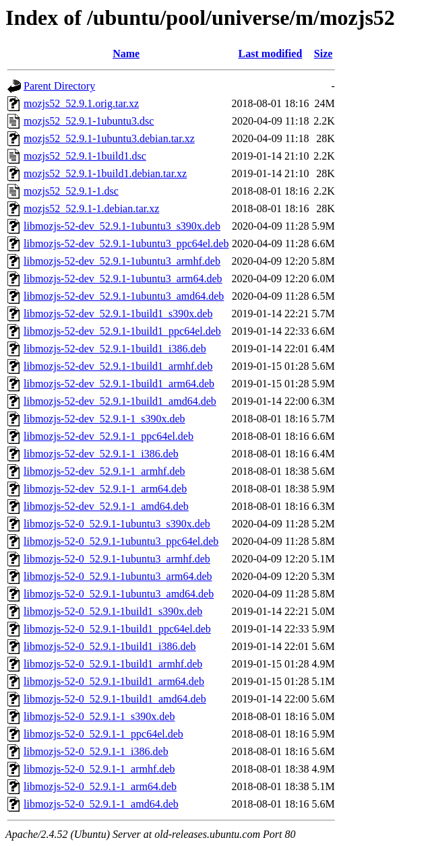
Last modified (271, 53)
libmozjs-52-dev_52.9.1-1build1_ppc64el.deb (122, 331)
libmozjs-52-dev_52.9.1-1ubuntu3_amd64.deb (124, 296)
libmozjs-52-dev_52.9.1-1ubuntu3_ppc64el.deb (126, 243)
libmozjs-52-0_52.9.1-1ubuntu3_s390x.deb (117, 523)
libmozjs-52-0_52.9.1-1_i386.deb (96, 751)
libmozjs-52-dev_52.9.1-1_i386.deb (101, 453)
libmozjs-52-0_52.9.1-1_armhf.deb (99, 769)
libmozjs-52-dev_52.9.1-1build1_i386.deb (115, 348)
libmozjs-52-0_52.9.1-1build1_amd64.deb (115, 699)
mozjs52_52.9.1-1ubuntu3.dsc (89, 121)
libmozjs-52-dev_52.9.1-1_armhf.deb (104, 471)
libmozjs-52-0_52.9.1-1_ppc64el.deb (103, 734)
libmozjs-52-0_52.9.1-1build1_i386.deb (110, 646)
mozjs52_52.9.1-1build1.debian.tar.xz (105, 173)
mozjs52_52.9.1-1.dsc (71, 191)
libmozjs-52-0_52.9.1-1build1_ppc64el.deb (117, 628)
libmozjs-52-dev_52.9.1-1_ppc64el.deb (108, 436)
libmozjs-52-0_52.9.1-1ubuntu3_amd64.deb (119, 593)
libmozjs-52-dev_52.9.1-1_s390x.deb (104, 418)
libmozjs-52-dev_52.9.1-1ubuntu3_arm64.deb (123, 278)
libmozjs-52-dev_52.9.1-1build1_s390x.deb (118, 313)
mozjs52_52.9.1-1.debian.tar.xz (91, 208)
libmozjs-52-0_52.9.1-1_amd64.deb (101, 804)
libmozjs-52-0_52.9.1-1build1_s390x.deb (113, 611)
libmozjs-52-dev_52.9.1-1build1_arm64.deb (119, 383)
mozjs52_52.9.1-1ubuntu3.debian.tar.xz (109, 138)
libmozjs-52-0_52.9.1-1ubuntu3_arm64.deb (118, 576)
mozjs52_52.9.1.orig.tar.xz (81, 103)
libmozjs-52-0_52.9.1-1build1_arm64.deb (114, 681)
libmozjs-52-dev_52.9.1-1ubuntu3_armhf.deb (122, 261)
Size (323, 53)
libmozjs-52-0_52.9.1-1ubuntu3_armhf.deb (117, 558)
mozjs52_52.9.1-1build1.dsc (85, 156)
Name (126, 53)
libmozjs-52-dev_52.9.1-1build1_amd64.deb (120, 401)
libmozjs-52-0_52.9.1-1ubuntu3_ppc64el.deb (121, 541)
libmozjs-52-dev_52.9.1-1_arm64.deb (105, 488)
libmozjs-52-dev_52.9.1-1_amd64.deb (106, 506)
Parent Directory (59, 86)
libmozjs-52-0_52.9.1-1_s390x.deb (99, 716)
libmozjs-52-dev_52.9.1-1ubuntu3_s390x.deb (122, 226)
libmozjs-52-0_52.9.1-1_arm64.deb (100, 786)
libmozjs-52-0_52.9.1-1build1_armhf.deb (113, 664)
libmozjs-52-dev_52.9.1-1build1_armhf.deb (118, 366)
